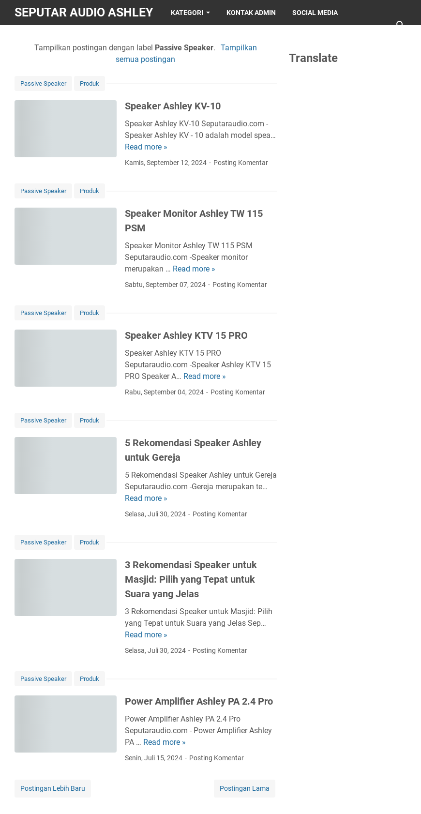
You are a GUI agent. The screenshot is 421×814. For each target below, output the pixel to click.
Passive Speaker (43, 83)
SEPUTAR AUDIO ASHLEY (84, 12)
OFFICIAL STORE (49, 38)
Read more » (146, 146)
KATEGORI (187, 12)
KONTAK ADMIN (251, 12)
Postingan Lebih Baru (52, 788)
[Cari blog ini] (400, 25)
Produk (89, 83)
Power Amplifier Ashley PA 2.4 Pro (199, 701)
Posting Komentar (240, 162)
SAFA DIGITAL (113, 38)
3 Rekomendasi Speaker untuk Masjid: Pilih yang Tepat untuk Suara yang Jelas (191, 579)
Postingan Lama (245, 788)
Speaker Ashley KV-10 (173, 106)
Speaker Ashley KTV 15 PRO (186, 335)
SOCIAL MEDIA (315, 12)
